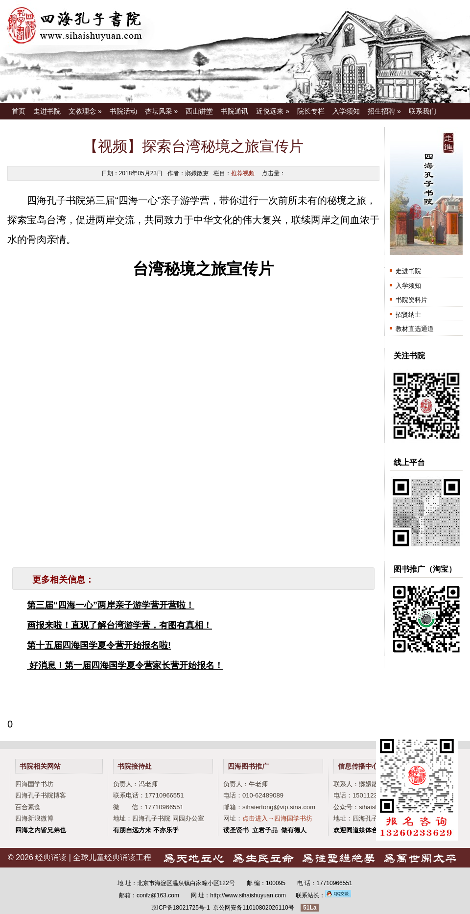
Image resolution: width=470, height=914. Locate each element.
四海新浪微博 (34, 818)
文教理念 (85, 111)
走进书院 (47, 111)
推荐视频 (243, 173)
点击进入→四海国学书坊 (277, 818)
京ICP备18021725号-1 (180, 907)
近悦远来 (272, 111)
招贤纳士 (408, 314)
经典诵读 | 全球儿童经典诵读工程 (93, 857)
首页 (18, 111)
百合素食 (28, 807)
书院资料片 (411, 300)
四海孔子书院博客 (40, 795)
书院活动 (123, 111)
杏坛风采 (161, 111)
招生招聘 (384, 111)
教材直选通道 (415, 328)
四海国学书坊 (34, 784)
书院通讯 (234, 111)
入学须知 (346, 111)
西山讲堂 (199, 111)
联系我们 (422, 111)
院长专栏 (311, 111)
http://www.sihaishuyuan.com (248, 895)
